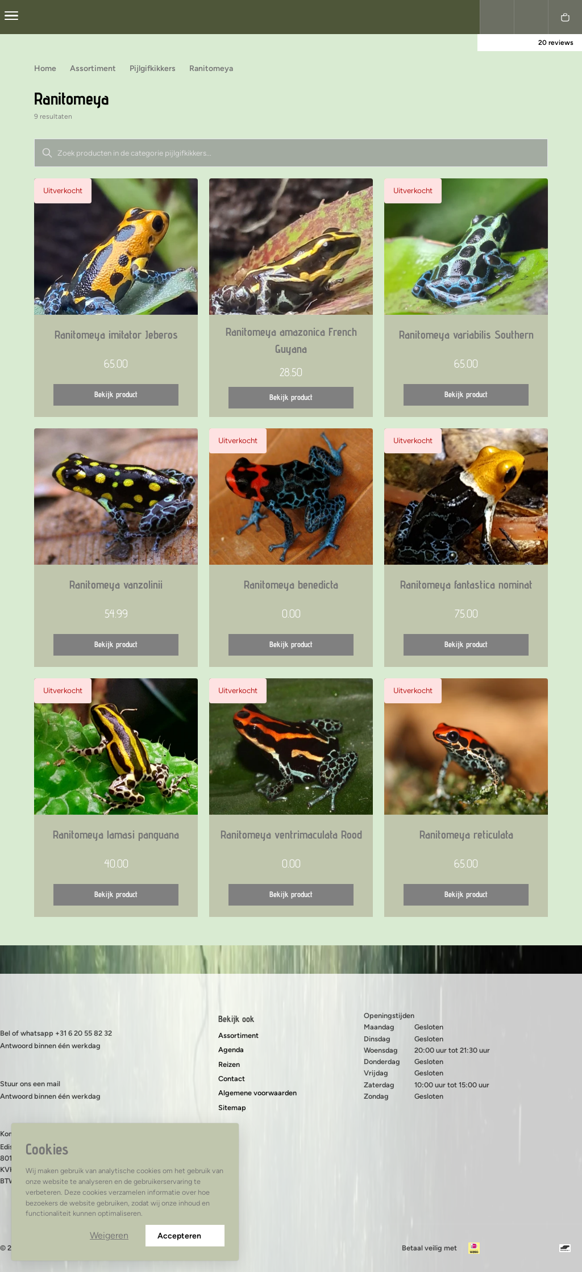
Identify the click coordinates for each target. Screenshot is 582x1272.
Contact (231, 1078)
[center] (11, 17)
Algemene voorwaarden (257, 1093)
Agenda (231, 1049)
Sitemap (232, 1107)
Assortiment (238, 1035)
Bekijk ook (236, 1019)
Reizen (229, 1064)
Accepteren (185, 1236)
